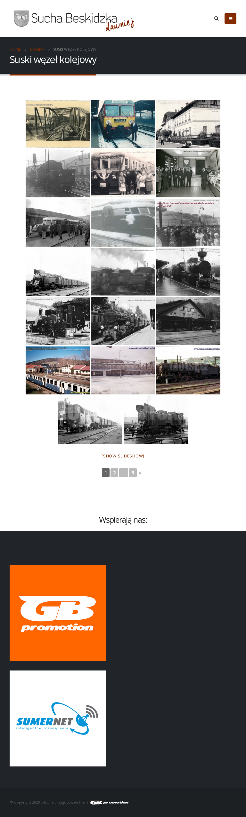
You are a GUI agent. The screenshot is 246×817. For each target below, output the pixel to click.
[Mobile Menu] (230, 18)
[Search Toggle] (216, 18)
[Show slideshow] (123, 456)
